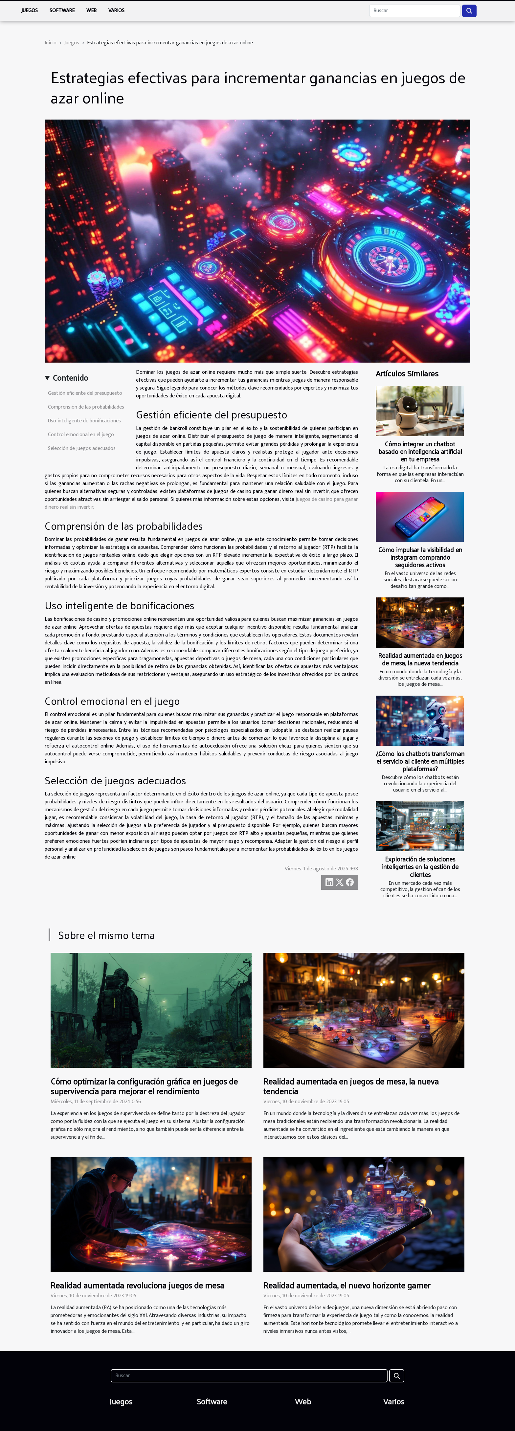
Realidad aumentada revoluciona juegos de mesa (137, 1285)
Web (91, 10)
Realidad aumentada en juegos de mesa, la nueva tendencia (420, 659)
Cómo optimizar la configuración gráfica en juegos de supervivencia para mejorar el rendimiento (144, 1086)
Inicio (50, 42)
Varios (116, 10)
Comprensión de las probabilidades (86, 407)
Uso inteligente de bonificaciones (84, 420)
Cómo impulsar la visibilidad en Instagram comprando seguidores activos (420, 557)
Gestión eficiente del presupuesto (85, 393)
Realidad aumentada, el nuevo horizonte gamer (346, 1285)
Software (62, 10)
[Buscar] (414, 11)
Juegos (29, 10)
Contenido (70, 378)
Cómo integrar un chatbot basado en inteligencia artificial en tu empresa (420, 451)
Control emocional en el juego (81, 434)
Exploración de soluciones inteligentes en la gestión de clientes (420, 866)
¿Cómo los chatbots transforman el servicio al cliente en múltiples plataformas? (420, 761)
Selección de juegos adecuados (82, 448)
